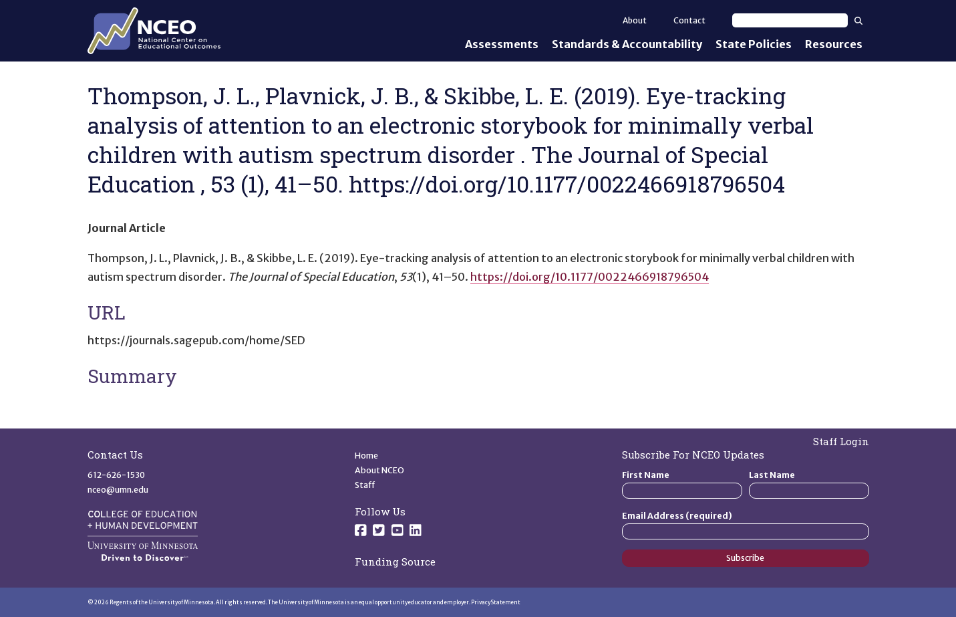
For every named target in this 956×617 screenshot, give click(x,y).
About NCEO (379, 470)
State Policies (753, 44)
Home (366, 456)
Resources (833, 44)
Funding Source (395, 561)
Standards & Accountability (627, 44)
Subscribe (745, 558)
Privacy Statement (495, 602)
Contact (689, 20)
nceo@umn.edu (118, 490)
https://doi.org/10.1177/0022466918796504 (589, 276)
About (635, 20)
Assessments (501, 44)
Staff (365, 485)
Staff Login (841, 441)
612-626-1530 (116, 475)
